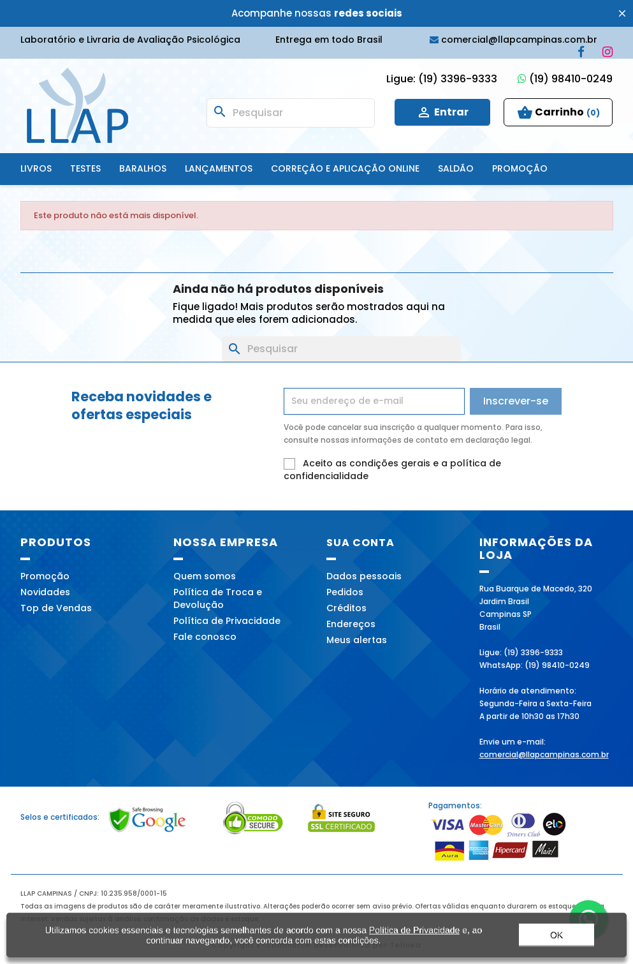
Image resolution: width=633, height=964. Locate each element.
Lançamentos (218, 168)
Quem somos (204, 576)
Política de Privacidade (226, 620)
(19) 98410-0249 (565, 78)
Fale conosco (204, 636)
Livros (36, 168)
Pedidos (344, 592)
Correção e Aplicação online (345, 168)
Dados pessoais (364, 576)
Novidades (45, 592)
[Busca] (290, 113)
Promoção (520, 168)
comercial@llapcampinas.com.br (544, 754)
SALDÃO (456, 168)
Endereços (350, 624)
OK (556, 940)
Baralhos (142, 168)
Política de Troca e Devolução (217, 598)
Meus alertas (356, 640)
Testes (85, 168)
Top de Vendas (56, 608)
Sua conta (360, 542)
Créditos (346, 608)
